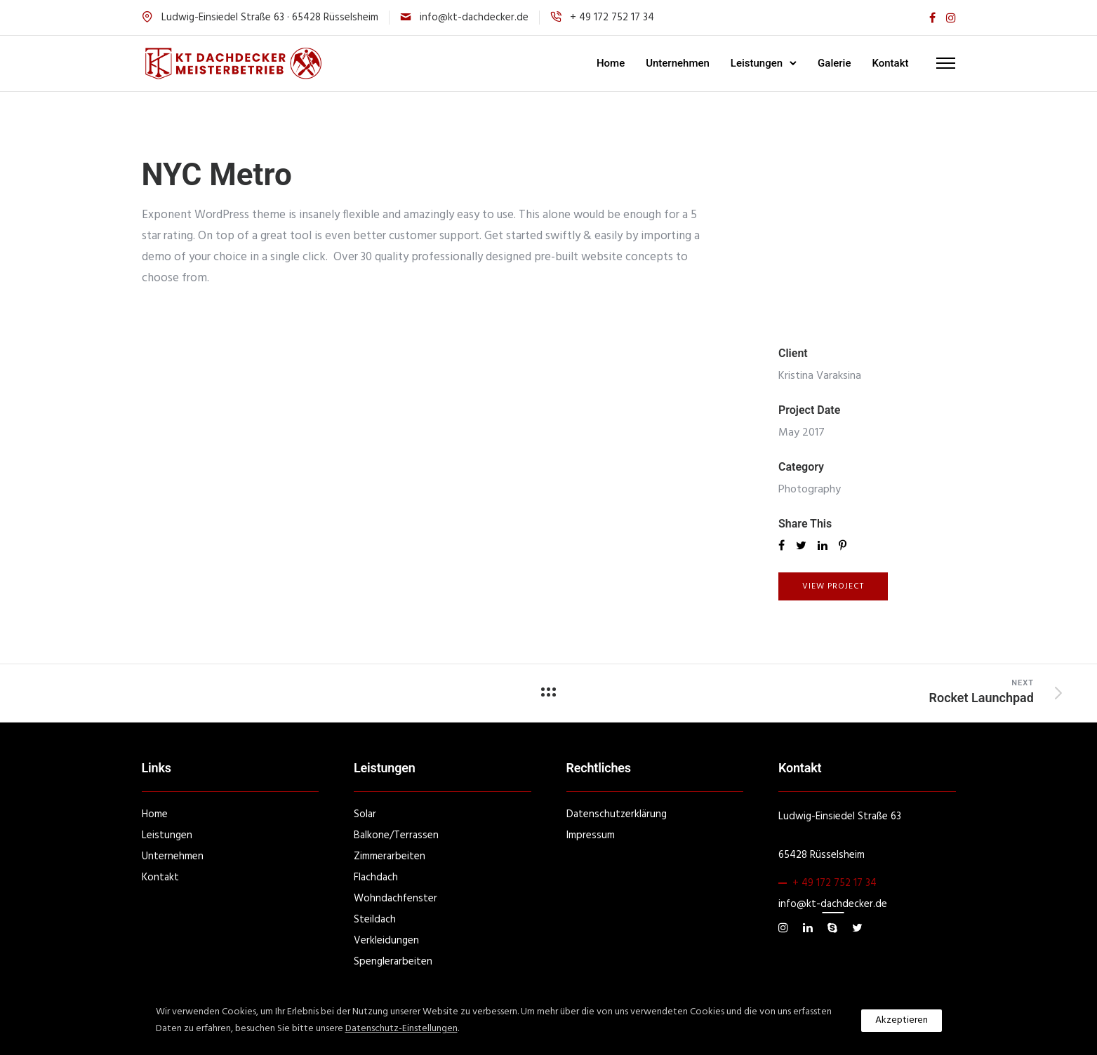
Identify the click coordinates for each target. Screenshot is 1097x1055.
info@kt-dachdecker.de (474, 17)
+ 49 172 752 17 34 (834, 883)
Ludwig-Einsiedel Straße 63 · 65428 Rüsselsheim (269, 17)
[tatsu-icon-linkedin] (810, 928)
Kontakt (890, 63)
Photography (809, 490)
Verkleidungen (386, 940)
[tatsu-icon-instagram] (951, 18)
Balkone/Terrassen (396, 835)
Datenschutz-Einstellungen (401, 1029)
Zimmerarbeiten (389, 856)
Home (611, 63)
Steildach (375, 919)
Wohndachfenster (395, 898)
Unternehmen (678, 63)
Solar (365, 814)
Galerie (834, 63)
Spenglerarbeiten (393, 961)
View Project (833, 586)
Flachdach (376, 877)
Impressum (590, 835)
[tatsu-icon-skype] (834, 928)
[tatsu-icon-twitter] (857, 928)
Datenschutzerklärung (616, 814)
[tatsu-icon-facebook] (932, 18)
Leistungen (757, 63)
